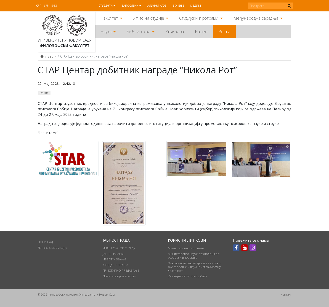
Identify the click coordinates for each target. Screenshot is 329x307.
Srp (46, 6)
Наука (106, 31)
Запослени (130, 6)
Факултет (109, 18)
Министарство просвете (186, 248)
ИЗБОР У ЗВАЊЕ (114, 259)
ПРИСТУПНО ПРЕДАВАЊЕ (121, 270)
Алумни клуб (157, 6)
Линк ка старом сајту (52, 248)
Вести (224, 31)
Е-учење (178, 6)
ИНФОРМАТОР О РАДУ (119, 248)
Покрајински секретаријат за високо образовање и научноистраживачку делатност (194, 267)
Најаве (201, 31)
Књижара (174, 31)
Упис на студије (148, 18)
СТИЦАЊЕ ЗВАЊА (115, 265)
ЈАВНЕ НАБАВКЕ (114, 254)
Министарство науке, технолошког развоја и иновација (193, 255)
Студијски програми (198, 18)
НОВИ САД (45, 242)
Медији (195, 6)
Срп (38, 6)
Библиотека (138, 31)
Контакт (286, 294)
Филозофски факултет (65, 45)
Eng (54, 6)
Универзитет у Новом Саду (64, 40)
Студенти (105, 6)
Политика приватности (119, 276)
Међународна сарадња (255, 18)
